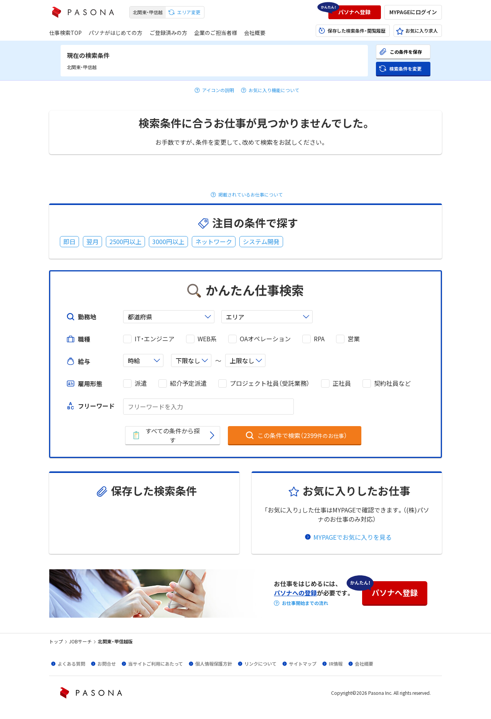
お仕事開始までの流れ (305, 603)
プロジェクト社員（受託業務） (270, 383)
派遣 (141, 383)
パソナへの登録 (295, 592)
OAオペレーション (265, 339)
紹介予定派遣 (188, 383)
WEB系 (207, 339)
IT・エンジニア (155, 339)
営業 (354, 339)
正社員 (342, 383)
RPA (319, 339)
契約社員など (392, 383)
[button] (354, 12)
